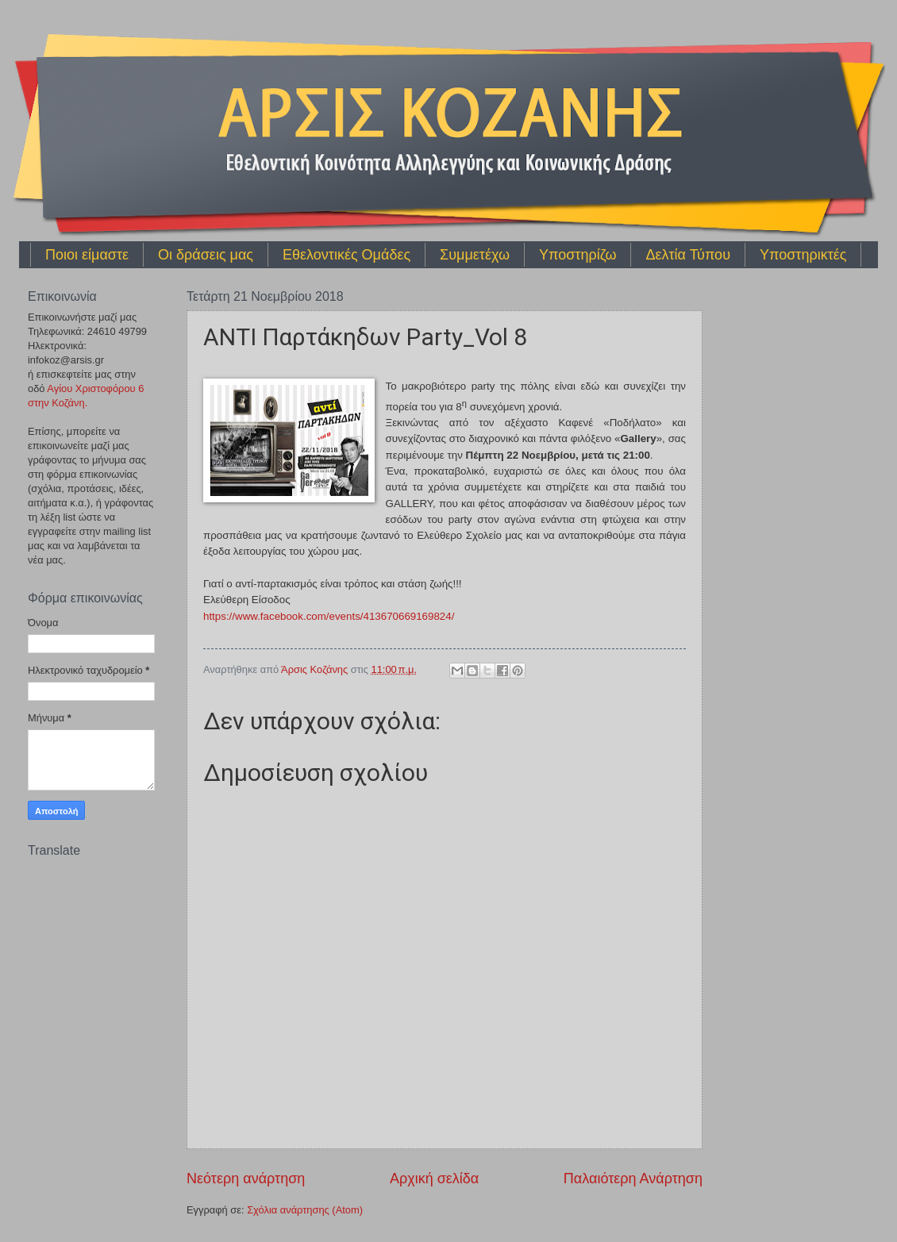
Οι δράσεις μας (205, 255)
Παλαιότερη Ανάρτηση (633, 1178)
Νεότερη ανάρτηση (246, 1178)
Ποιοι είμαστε (87, 255)
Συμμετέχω (475, 255)
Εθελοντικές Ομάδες (346, 255)
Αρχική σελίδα (434, 1178)
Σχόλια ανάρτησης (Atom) (305, 1210)
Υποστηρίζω (577, 255)
